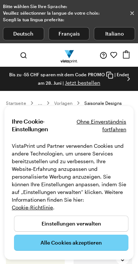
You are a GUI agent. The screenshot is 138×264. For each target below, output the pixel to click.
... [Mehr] (40, 103)
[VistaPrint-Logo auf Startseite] (69, 55)
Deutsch (23, 33)
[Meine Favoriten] (113, 55)
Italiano (114, 33)
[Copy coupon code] (109, 75)
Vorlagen (63, 103)
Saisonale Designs (103, 103)
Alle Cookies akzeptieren (71, 242)
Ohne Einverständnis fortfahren (101, 125)
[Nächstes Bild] (128, 79)
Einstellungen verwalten (71, 223)
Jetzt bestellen (82, 83)
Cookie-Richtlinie (32, 207)
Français (69, 33)
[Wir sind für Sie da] (103, 55)
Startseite (16, 103)
